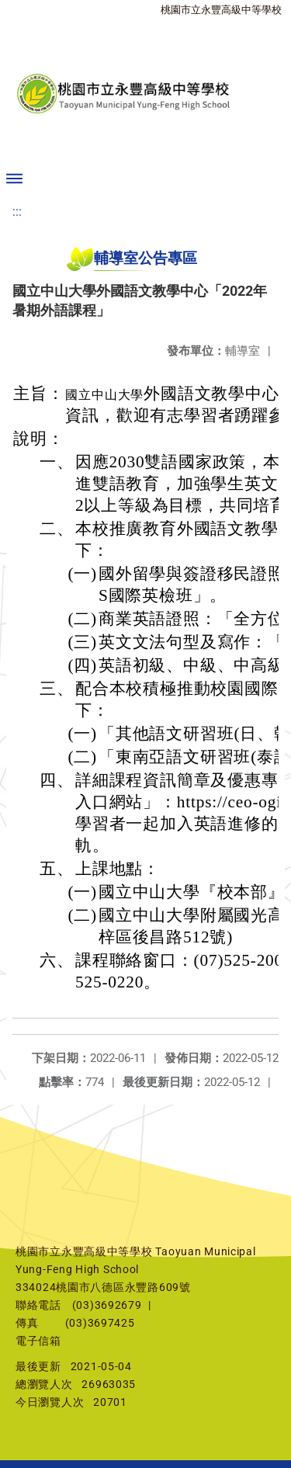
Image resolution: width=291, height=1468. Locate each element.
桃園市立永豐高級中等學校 (221, 10)
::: (17, 211)
